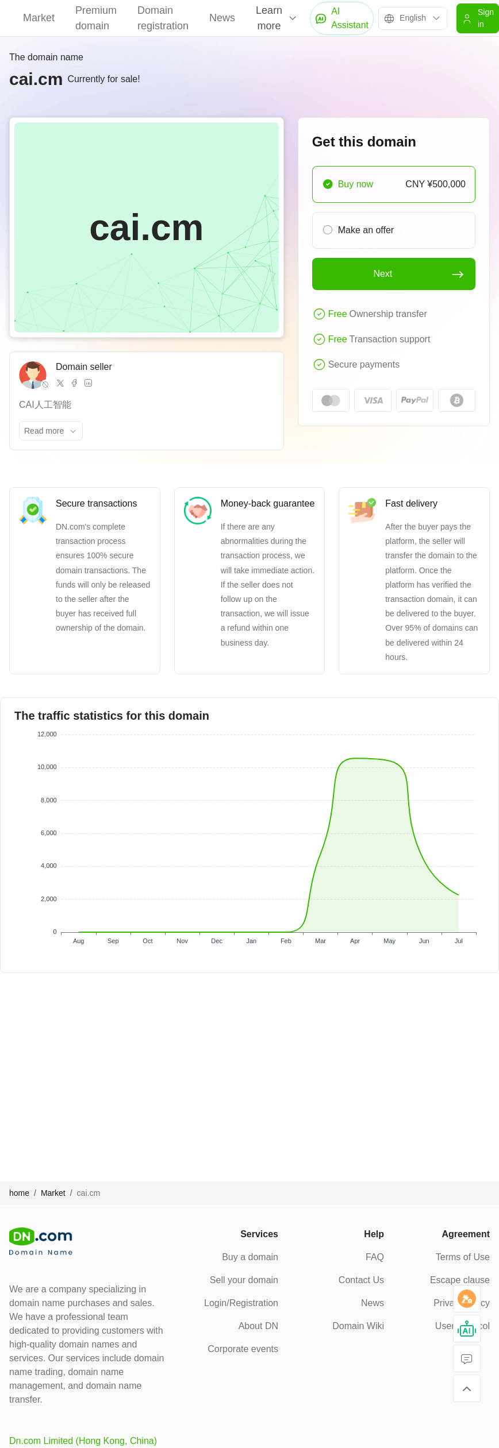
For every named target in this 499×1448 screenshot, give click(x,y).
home (19, 1193)
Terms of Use (463, 1257)
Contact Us (361, 1280)
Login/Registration (241, 1303)
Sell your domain (244, 1280)
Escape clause (460, 1280)
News (222, 18)
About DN (258, 1326)
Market (39, 18)
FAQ (375, 1257)
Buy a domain (250, 1257)
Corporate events (243, 1349)
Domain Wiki (358, 1326)
